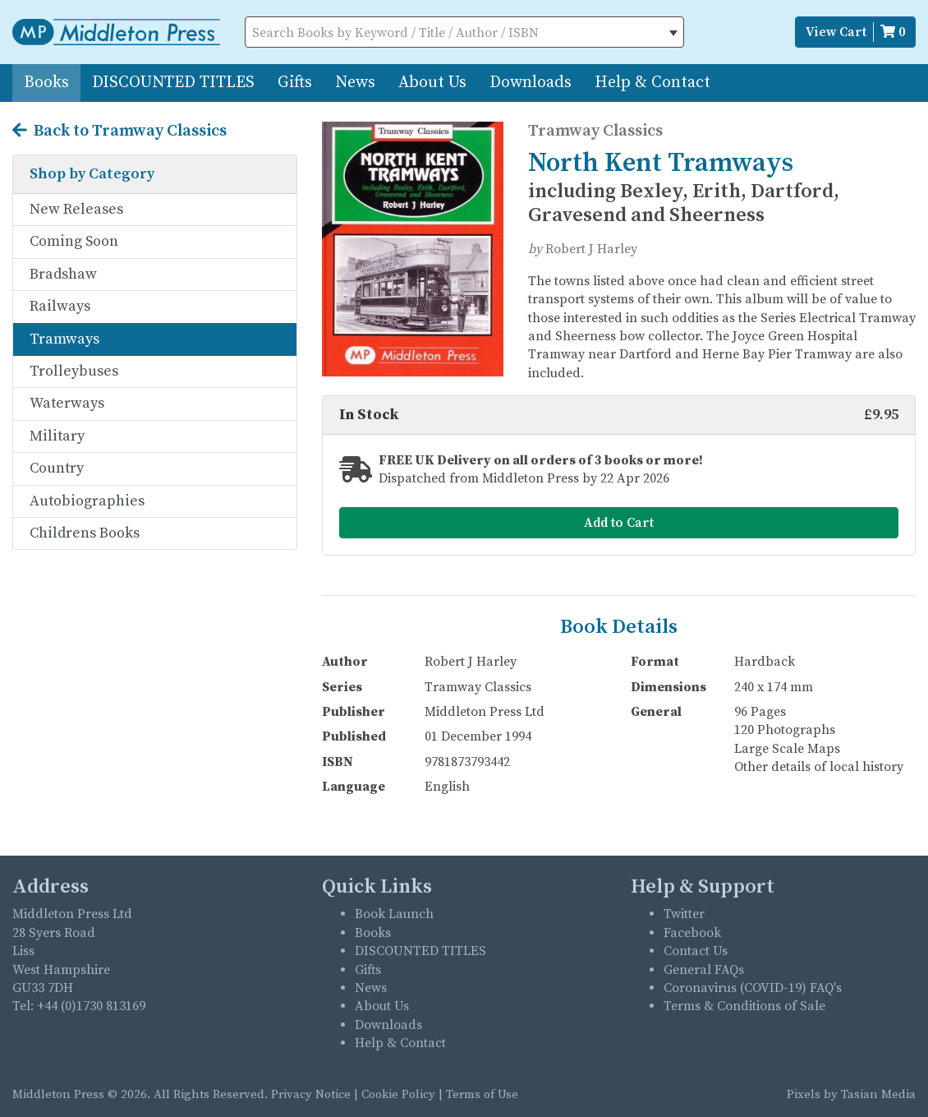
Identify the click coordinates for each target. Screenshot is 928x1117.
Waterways (67, 403)
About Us (432, 82)
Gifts (295, 82)
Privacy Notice (311, 1094)
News (355, 82)
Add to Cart (619, 523)
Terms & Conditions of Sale (744, 1006)
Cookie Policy (398, 1094)
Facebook (692, 933)
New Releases (76, 209)
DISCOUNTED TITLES (173, 82)
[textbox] (464, 32)
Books (46, 82)
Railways (60, 306)
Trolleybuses (74, 371)
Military (57, 436)
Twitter (684, 914)
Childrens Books (85, 533)
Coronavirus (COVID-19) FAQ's (753, 988)
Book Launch (394, 914)
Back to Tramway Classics (119, 131)
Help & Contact (652, 82)
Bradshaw (63, 274)
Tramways (64, 339)
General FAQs (704, 970)
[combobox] (464, 32)
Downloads (530, 82)
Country (57, 468)
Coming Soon (74, 241)
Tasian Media (877, 1094)
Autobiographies (87, 501)
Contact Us (696, 951)
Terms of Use (482, 1094)
